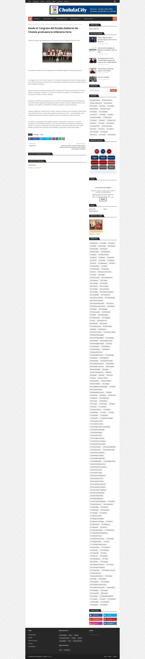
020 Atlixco (112, 263)
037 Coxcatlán (93, 289)
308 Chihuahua (94, 109)
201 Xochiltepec (105, 581)
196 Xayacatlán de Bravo (96, 576)
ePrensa (66, 1)
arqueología (32, 634)
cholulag (36, 134)
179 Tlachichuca (105, 547)
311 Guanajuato (103, 111)
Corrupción (103, 167)
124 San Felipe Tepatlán (96, 432)
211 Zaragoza (93, 599)
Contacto (48, 1)
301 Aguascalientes (95, 100)
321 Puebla (101, 123)
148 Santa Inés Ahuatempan (97, 492)
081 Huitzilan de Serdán (107, 360)
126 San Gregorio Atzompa (97, 438)
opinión (80, 638)
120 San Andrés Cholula (96, 421)
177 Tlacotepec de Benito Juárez (98, 544)
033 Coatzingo (94, 283)
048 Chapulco (111, 306)
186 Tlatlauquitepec (95, 558)
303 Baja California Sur (96, 103)
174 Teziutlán (109, 538)
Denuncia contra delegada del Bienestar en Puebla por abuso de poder (107, 50)
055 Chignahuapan (95, 317)
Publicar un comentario (34, 167)
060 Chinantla (103, 323)
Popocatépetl (63, 635)
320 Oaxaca (93, 123)
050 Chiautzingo (103, 309)
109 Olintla (112, 404)
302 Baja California (107, 100)
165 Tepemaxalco (94, 524)
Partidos (103, 162)
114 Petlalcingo (94, 412)
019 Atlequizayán (102, 263)
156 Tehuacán (104, 507)
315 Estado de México (95, 117)
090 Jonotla (109, 375)
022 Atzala (104, 266)
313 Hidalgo (102, 114)
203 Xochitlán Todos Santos (97, 587)
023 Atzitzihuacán (94, 269)
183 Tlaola (103, 553)
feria (38, 24)
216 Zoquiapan (94, 604)
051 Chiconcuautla (95, 312)
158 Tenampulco (105, 510)
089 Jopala (101, 375)
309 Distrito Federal (105, 109)
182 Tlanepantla (94, 553)
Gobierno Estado (103, 158)
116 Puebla (111, 412)
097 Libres (112, 386)
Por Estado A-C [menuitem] (48, 18)
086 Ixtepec (105, 369)
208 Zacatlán (104, 593)
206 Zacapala (104, 590)
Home (105, 656)
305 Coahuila (93, 106)
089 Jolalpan (93, 375)
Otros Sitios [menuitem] (88, 18)
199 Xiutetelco (102, 579)
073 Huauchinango (95, 349)
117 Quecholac (104, 415)
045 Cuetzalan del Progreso (97, 303)
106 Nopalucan (103, 401)
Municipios (111, 157)
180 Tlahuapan (94, 550)
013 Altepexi (102, 257)
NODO (109, 151)
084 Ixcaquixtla (110, 366)
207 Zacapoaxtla (94, 593)
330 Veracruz (93, 134)
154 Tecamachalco (108, 504)
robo (69, 641)
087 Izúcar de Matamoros (96, 372)
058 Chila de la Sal (102, 320)
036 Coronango (104, 286)
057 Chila (92, 320)
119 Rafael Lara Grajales (106, 418)
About (109, 656)
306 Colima (102, 106)
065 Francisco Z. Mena (109, 332)
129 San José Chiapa (95, 447)
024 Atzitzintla (105, 269)
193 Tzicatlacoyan (95, 570)
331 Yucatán (102, 134)
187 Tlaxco (105, 558)
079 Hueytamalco (104, 358)
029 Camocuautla (94, 277)
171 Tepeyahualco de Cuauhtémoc (99, 533)
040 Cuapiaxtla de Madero (106, 292)
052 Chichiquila (106, 312)
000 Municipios (94, 243)
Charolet (49, 656)
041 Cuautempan (94, 294)
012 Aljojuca (93, 257)
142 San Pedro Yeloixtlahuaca (97, 475)
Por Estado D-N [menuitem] (61, 18)
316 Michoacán (107, 117)
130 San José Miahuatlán (109, 447)
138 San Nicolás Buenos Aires (97, 464)
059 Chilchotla (93, 323)
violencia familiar (77, 641)
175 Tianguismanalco (95, 541)
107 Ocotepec (93, 404)
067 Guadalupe (110, 338)
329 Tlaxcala (104, 131)
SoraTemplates (38, 656)
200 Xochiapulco (94, 581)
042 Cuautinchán (105, 294)
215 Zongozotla (105, 602)
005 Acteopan (111, 246)
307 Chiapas (110, 106)
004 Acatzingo (102, 246)
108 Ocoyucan (103, 404)
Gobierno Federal (95, 158)
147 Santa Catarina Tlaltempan (98, 490)
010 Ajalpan (93, 254)
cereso (31, 643)
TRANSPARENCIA (93, 211)
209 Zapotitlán (94, 596)
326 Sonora (101, 129)
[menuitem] (30, 19)
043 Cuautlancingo (110, 297)
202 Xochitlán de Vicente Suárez (98, 584)
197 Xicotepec (108, 576)
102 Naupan (103, 395)
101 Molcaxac (93, 395)
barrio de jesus (33, 640)
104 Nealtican (93, 398)
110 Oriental (93, 406)
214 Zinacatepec (94, 602)
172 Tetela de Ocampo (96, 536)
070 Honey (109, 343)
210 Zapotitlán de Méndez (106, 596)
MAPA (103, 151)
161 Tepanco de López (96, 515)
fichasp (73, 638)
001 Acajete (103, 243)
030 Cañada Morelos (107, 277)
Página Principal (32, 24)
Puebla (42, 1)
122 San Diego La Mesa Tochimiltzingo (100, 426)
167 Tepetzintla (94, 527)
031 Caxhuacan (94, 280)
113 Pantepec (106, 409)
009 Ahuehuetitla (105, 251)
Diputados (95, 162)
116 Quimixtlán (94, 415)
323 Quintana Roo (94, 126)
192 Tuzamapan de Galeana (97, 567)
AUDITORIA (92, 209)
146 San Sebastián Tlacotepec (97, 487)
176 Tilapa (106, 541)
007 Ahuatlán (103, 249)
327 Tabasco (110, 129)
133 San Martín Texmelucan (97, 452)
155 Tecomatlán (94, 507)
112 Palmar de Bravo (95, 409)
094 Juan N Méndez (106, 381)
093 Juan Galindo (94, 381)
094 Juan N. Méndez (95, 383)
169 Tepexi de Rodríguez (96, 530)
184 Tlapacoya (94, 556)
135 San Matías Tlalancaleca (97, 458)
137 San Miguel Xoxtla (109, 461)
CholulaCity (36, 1)
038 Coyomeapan (104, 289)
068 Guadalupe (94, 340)
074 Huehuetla (105, 349)
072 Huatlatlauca (105, 346)
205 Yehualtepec (94, 590)
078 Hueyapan (93, 358)
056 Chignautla (106, 317)
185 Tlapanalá (103, 556)
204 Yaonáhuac (111, 587)
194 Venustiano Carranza (108, 570)
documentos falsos (64, 638)
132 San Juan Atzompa (108, 449)
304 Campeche (108, 103)
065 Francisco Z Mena (95, 332)
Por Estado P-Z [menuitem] (75, 18)
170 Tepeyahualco (109, 530)
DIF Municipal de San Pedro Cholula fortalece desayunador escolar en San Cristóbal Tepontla (107, 60)
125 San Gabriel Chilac (96, 435)
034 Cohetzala (103, 283)
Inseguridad (111, 162)
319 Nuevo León (111, 120)
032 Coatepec (103, 280)
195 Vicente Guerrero (95, 573)
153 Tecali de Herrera (95, 504)
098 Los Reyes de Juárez (96, 389)
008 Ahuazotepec (94, 251)
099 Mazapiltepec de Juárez (97, 392)
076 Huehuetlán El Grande (96, 355)
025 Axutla (92, 272)
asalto (70, 635)
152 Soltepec (111, 501)
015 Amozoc (93, 260)
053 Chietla (93, 315)
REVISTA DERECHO (94, 29)
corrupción (67, 650)
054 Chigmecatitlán (103, 315)
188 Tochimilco (94, 561)
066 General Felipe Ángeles (97, 338)
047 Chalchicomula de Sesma (97, 306)
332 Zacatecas (111, 134)
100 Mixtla (108, 392)
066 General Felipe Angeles (97, 335)
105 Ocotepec (93, 401)
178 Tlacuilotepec (94, 547)
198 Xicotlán (93, 579)
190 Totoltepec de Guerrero (97, 564)
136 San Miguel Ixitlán (95, 461)
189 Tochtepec (104, 561)
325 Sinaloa (93, 129)
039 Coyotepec (94, 292)
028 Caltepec (101, 274)
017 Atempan (110, 260)
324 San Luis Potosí (107, 126)
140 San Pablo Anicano (96, 470)
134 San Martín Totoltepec (97, 455)
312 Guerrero (93, 114)
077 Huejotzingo (110, 355)
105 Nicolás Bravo (104, 398)
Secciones (59, 1)
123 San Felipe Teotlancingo (97, 429)
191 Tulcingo (110, 564)
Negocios (95, 167)
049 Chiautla (93, 309)
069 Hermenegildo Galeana (97, 343)
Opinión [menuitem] (36, 18)
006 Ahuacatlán (94, 249)
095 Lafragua (105, 383)
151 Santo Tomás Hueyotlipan (98, 501)
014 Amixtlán (110, 257)
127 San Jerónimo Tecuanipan (97, 441)
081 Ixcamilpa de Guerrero (97, 363)
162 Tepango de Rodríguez (97, 518)
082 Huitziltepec (110, 363)
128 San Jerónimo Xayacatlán (97, 444)
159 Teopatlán (93, 513)
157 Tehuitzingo (94, 510)
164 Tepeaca (109, 521)
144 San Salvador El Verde (96, 481)
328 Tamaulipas (94, 131)
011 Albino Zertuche (103, 254)
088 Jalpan (108, 372)
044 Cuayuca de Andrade (96, 300)
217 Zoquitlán (103, 604)
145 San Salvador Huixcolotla (97, 484)
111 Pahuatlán (102, 406)
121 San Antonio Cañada (96, 424)
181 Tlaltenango (104, 550)
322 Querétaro (110, 123)
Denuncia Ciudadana (103, 77)
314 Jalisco (110, 114)
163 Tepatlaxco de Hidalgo (97, 521)
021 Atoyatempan (94, 266)
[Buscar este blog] (99, 90)
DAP (61, 650)
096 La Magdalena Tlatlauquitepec (99, 386)
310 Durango (93, 111)
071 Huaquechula (94, 346)
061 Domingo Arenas (95, 326)
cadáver (76, 635)
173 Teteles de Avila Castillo (97, 538)
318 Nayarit (102, 120)
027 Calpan (93, 274)
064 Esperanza (102, 329)
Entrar (103, 199)
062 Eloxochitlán (107, 326)
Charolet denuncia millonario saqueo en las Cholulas (106, 69)
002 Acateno (111, 243)
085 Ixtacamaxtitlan (95, 369)
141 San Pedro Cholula (96, 472)
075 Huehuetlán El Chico (96, 352)
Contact (115, 656)
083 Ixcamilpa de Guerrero (97, 366)
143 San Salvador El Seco (96, 478)
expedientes (32, 646)
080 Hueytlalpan (94, 360)
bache (30, 637)
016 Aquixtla (102, 260)
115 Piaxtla (103, 412)
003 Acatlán (93, 246)
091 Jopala (93, 378)
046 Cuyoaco (110, 303)
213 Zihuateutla (111, 599)
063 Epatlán (93, 329)
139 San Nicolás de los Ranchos (98, 467)
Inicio (29, 1)
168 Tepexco (103, 527)
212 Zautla (102, 599)
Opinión (111, 167)
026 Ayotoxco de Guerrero (104, 272)
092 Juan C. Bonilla (102, 378)
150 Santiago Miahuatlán (96, 498)
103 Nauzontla (112, 395)
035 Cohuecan (93, 286)
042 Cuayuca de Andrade (96, 297)
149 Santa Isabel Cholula (96, 495)
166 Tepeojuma (105, 524)
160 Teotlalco (103, 513)
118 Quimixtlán (94, 418)
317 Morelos (93, 120)
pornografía (63, 641)
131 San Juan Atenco (95, 449)
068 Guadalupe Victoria (106, 340)
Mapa (54, 1)
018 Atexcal (93, 263)
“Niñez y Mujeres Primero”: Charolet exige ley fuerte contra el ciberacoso (107, 39)
